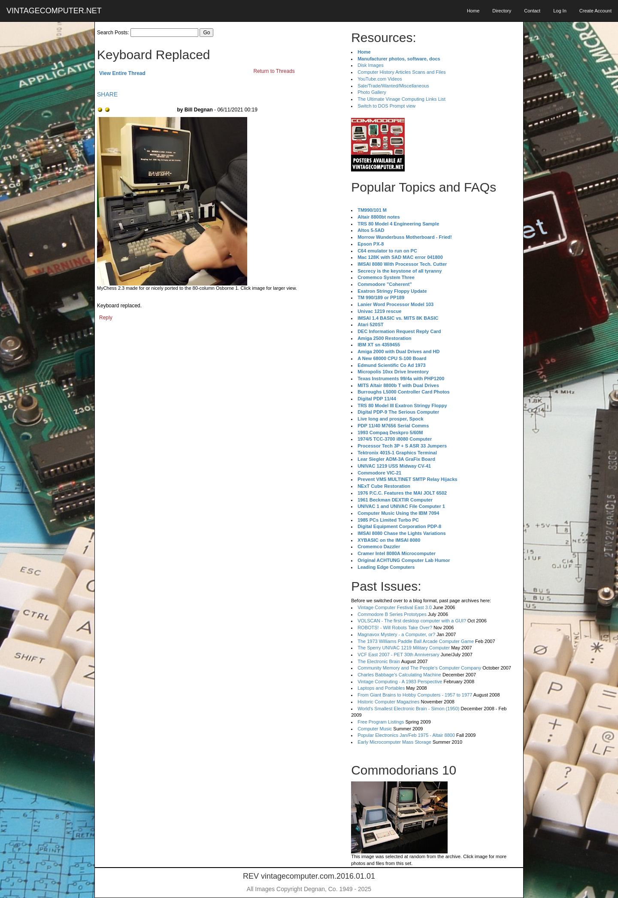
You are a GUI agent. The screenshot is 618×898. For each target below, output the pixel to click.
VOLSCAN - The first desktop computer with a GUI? (411, 620)
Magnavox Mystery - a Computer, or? (396, 634)
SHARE (107, 94)
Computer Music (374, 728)
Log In (559, 10)
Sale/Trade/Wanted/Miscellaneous (393, 85)
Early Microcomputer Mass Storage (394, 742)
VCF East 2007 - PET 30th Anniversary (398, 654)
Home (473, 10)
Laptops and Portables (381, 688)
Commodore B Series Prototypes (392, 614)
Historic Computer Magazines (388, 701)
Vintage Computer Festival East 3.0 (394, 607)
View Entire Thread (122, 73)
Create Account (595, 10)
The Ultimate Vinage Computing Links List (401, 99)
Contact (532, 10)
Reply (105, 318)
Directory (501, 10)
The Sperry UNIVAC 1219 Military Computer (403, 647)
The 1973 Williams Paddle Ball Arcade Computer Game (415, 641)
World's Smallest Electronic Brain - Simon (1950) (408, 708)
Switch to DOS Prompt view (386, 105)
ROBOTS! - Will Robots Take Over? (394, 627)
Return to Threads (274, 71)
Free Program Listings (380, 721)
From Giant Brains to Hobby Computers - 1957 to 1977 (414, 694)
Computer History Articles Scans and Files (401, 72)
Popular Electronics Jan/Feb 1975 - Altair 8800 (406, 735)
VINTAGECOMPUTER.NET (54, 10)
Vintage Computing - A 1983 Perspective (399, 681)
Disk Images (370, 65)
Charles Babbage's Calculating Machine (399, 674)
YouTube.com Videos (379, 78)
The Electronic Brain (378, 661)
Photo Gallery (371, 92)
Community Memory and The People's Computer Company (419, 667)
